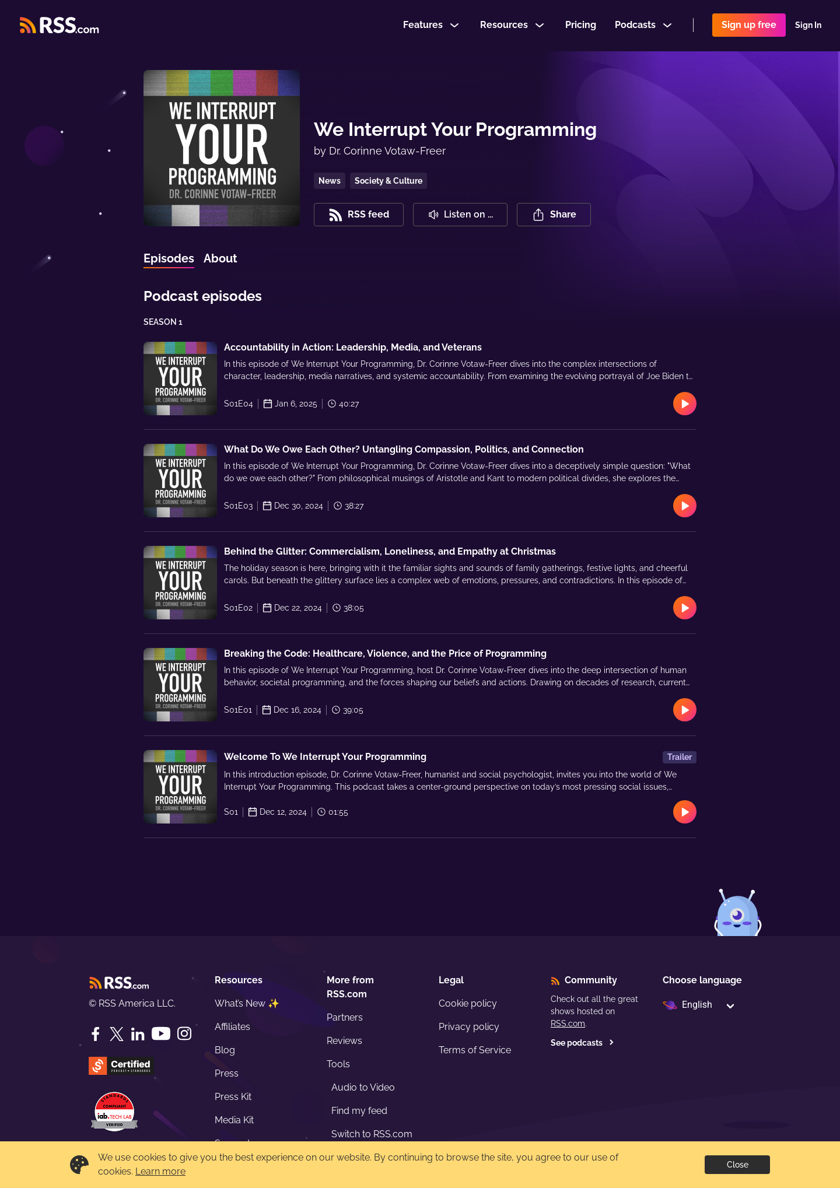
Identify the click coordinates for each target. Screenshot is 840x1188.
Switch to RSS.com (371, 1134)
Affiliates (232, 1026)
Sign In (808, 25)
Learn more (160, 1171)
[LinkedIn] (138, 1034)
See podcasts (582, 1042)
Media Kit (234, 1120)
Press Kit (233, 1096)
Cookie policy (468, 1003)
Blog (225, 1050)
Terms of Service (475, 1050)
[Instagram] (184, 1034)
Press (227, 1073)
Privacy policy (469, 1026)
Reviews (344, 1040)
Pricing (580, 25)
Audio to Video (363, 1087)
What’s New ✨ (247, 1003)
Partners (345, 1017)
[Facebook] (96, 1034)
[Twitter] (117, 1034)
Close (737, 1164)
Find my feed (359, 1110)
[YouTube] (161, 1034)
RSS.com (568, 1023)
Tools (338, 1064)
